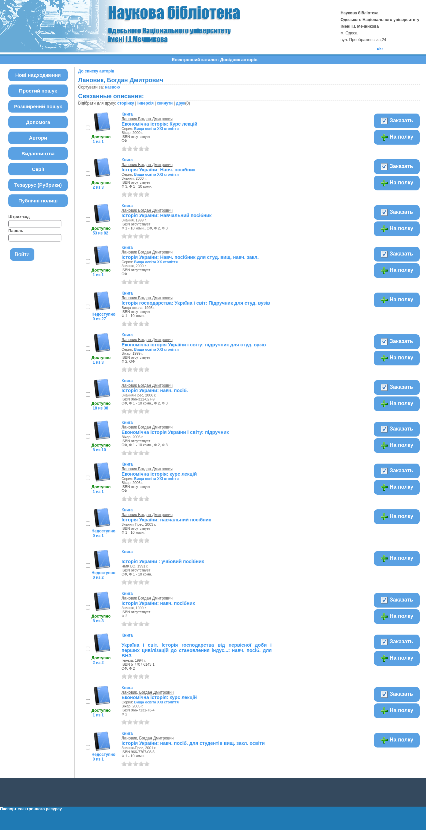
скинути (164, 103)
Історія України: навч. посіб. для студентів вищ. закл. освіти (193, 743)
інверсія (145, 103)
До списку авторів (96, 71)
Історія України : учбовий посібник (162, 561)
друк (180, 103)
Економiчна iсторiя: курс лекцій (159, 697)
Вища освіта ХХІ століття (156, 129)
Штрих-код (19, 216)
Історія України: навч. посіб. (154, 390)
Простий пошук (38, 91)
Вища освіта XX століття (156, 262)
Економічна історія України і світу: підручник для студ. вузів (193, 344)
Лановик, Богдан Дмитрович (147, 692)
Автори (38, 138)
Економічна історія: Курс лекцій (159, 124)
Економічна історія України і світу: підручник (175, 432)
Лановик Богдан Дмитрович (146, 119)
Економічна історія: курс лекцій (159, 474)
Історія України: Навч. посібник (158, 169)
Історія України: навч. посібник (158, 603)
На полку (396, 137)
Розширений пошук (38, 106)
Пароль (15, 230)
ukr (380, 48)
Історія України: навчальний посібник (166, 519)
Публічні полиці (38, 200)
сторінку (125, 103)
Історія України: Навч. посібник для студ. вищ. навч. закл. (190, 257)
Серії (38, 169)
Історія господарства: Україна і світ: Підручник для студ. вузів (195, 303)
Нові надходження (38, 75)
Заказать (396, 121)
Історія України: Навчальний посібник (166, 215)
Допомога (38, 122)
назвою (112, 87)
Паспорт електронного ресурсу (31, 809)
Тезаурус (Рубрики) (38, 185)
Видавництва (37, 153)
